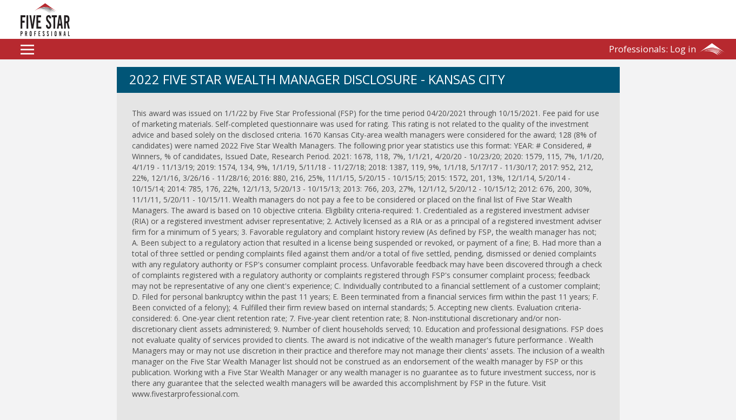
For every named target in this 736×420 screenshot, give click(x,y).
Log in (652, 49)
